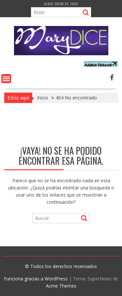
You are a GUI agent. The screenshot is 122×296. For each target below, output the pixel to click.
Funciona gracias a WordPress (36, 279)
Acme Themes (61, 286)
